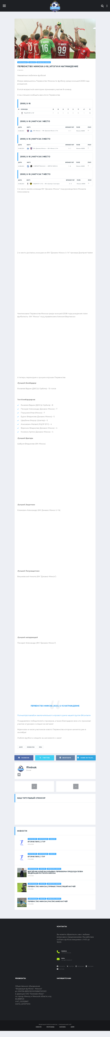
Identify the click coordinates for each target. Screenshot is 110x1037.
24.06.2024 (21, 131)
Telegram (89, 972)
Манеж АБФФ (80, 131)
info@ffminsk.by (66, 966)
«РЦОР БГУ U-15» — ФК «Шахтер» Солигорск (43, 184)
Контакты (62, 1033)
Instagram (79, 972)
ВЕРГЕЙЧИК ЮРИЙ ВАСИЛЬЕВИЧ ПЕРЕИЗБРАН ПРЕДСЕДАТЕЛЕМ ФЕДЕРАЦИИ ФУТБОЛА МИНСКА (55, 878)
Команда (24, 110)
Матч (28, 127)
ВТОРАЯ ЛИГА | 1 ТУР (36, 863)
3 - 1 (70, 131)
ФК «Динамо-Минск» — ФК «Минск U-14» (42, 149)
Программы (50, 1033)
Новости (38, 1033)
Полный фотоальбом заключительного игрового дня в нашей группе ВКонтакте (54, 721)
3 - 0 (70, 184)
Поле (78, 127)
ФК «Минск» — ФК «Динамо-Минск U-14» (42, 131)
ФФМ (40, 753)
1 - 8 (69, 166)
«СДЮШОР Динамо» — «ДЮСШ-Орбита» (42, 166)
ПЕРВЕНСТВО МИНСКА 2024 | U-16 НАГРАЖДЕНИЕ (55, 711)
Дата (20, 127)
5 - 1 (70, 149)
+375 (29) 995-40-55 (66, 959)
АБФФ (21, 753)
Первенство (31, 753)
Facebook (61, 972)
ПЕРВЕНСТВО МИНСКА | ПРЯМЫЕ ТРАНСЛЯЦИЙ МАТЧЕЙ (52, 892)
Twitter (70, 972)
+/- (84, 110)
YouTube (60, 975)
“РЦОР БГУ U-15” (27, 113)
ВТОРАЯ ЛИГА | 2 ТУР (36, 848)
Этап (89, 127)
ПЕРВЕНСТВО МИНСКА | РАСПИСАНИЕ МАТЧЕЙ (48, 907)
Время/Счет (69, 127)
